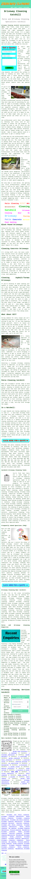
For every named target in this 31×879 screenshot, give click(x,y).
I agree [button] (11, 871)
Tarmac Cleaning (15, 836)
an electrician (13, 763)
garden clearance (14, 758)
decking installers (7, 768)
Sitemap (2, 867)
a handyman (13, 753)
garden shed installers (20, 751)
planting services (21, 761)
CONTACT (20, 7)
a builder (12, 776)
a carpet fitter (14, 766)
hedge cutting (22, 775)
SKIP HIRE (14, 771)
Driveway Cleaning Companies (12, 840)
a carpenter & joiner (23, 770)
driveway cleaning (21, 620)
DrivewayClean (4, 875)
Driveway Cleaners (8, 847)
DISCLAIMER (26, 7)
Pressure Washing (15, 830)
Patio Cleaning (23, 847)
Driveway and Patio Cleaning (18, 814)
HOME (12, 7)
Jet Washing (12, 828)
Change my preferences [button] (14, 874)
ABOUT (15, 7)
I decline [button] (16, 871)
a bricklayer (23, 765)
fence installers (6, 760)
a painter (23, 783)
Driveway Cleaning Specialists (12, 816)
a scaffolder (22, 756)
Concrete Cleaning (22, 823)
